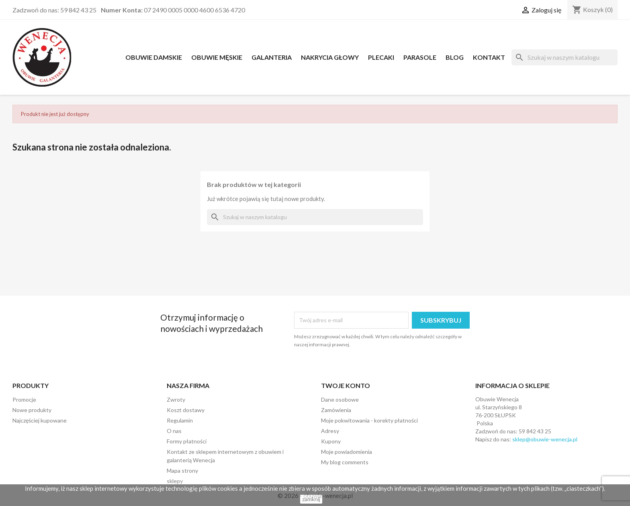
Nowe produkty (31, 409)
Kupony (331, 441)
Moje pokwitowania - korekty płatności (369, 420)
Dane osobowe (340, 399)
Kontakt (489, 57)
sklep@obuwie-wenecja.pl (544, 439)
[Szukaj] (564, 57)
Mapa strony (182, 470)
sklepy (175, 481)
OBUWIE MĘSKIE (216, 57)
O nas (174, 430)
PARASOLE (419, 57)
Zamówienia (336, 409)
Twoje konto (345, 385)
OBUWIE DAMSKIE (153, 57)
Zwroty (176, 399)
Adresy (330, 430)
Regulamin (180, 420)
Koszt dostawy (186, 409)
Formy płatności (187, 441)
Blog (455, 57)
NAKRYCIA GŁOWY (330, 57)
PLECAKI (381, 57)
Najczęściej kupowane (39, 420)
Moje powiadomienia (346, 451)
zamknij (311, 499)
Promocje (24, 399)
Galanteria (272, 57)
